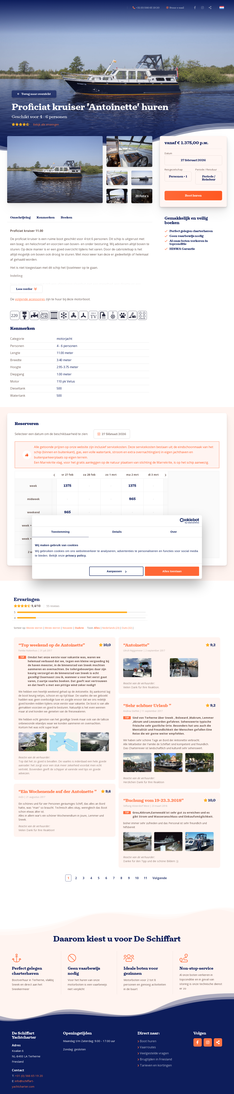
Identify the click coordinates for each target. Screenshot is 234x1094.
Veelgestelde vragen (153, 1053)
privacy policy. (75, 555)
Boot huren (193, 195)
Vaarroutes (147, 1047)
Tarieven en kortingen (155, 1065)
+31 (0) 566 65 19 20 (29, 1076)
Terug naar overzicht (34, 94)
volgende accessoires (30, 299)
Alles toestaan (172, 571)
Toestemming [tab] (60, 531)
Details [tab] (117, 531)
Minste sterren (52, 627)
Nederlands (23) (110, 627)
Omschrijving (20, 217)
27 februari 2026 (193, 160)
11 (145, 878)
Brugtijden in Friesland (155, 1059)
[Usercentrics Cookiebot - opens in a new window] (182, 521)
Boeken (66, 217)
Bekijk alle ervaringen (46, 124)
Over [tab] (173, 531)
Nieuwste (67, 627)
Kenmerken (46, 217)
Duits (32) (127, 627)
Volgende (159, 878)
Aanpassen (116, 571)
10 (137, 878)
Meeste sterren (34, 627)
